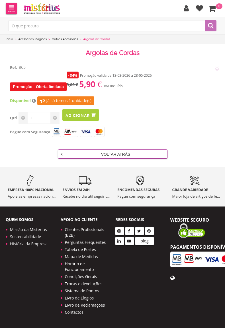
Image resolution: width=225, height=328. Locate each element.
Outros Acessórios (65, 39)
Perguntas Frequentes (85, 242)
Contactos (74, 312)
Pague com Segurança (30, 131)
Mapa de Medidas (81, 256)
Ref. (13, 67)
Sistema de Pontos (82, 290)
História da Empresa (29, 243)
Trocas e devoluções (84, 283)
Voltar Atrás (95, 154)
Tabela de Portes (80, 249)
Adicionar (81, 115)
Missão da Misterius (28, 229)
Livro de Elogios (79, 298)
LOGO (42, 8)
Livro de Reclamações (85, 305)
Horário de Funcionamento (79, 266)
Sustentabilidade (25, 236)
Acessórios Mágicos (32, 39)
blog (144, 241)
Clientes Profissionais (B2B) (84, 232)
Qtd (13, 117)
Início (9, 39)
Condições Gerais (81, 276)
